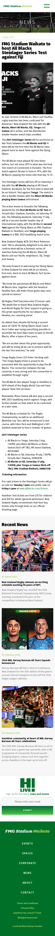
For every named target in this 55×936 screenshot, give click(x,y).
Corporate (27, 863)
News (27, 873)
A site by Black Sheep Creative (27, 926)
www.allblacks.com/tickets (33, 488)
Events (27, 843)
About (27, 882)
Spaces (27, 853)
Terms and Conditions (27, 903)
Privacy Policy (27, 908)
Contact (27, 892)
